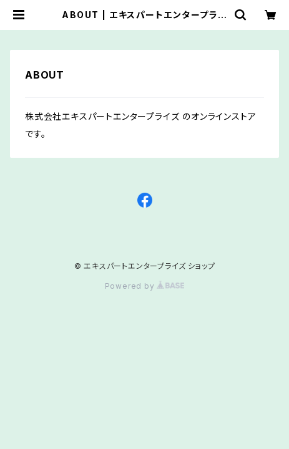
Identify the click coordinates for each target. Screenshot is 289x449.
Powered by (145, 286)
